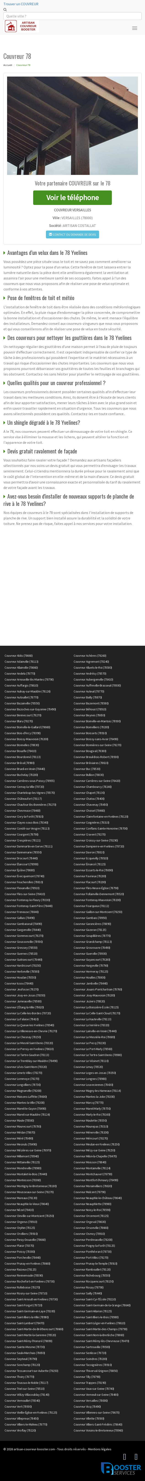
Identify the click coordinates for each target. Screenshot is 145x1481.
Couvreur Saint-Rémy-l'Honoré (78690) (28, 1341)
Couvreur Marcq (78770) (88, 1102)
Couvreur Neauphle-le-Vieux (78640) (27, 1204)
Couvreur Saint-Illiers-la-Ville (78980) (27, 1317)
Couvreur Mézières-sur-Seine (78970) (28, 1150)
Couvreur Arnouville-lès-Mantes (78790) (29, 679)
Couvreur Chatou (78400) (89, 799)
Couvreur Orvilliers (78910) (21, 1234)
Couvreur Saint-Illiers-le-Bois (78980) (96, 1317)
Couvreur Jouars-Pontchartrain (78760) (98, 989)
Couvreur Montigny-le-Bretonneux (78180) (31, 1186)
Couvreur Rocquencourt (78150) (94, 1281)
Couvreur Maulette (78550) (90, 1120)
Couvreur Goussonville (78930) (24, 942)
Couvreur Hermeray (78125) (91, 971)
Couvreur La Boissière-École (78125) (96, 1007)
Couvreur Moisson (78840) (90, 1162)
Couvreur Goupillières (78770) (92, 936)
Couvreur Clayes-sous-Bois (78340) (26, 822)
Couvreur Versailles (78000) (91, 1400)
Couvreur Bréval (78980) (20, 763)
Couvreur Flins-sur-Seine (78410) (25, 894)
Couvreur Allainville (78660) (21, 667)
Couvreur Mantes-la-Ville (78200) (24, 1102)
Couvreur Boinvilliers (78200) (91, 727)
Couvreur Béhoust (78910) (90, 709)
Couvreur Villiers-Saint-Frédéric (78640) (98, 1424)
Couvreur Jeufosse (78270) (22, 989)
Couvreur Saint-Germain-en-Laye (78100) (30, 1311)
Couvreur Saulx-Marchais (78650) (25, 1353)
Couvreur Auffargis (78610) (21, 685)
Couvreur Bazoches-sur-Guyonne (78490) (30, 709)
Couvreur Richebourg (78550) (92, 1275)
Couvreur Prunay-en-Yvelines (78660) (27, 1263)
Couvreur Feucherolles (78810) (24, 882)
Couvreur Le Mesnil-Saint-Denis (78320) (29, 1043)
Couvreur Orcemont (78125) (91, 1216)
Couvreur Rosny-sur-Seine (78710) (26, 1293)
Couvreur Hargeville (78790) (91, 965)
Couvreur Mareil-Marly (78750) (92, 1108)
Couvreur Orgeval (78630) (90, 1222)
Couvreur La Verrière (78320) (91, 1025)
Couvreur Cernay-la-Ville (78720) (24, 787)
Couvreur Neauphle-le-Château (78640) (98, 1198)
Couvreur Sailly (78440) (88, 1293)
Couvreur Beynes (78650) (89, 715)
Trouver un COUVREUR (20, 4)
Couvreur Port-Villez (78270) (91, 1257)
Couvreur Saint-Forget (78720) (23, 1305)
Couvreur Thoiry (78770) (19, 1377)
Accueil (7, 65)
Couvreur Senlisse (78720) (90, 1353)
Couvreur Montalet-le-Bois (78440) (26, 1174)
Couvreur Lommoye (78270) (22, 1079)
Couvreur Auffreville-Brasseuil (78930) (97, 685)
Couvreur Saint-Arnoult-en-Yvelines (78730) (31, 1299)
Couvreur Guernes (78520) (21, 953)
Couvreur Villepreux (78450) (22, 1418)
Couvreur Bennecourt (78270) (23, 715)
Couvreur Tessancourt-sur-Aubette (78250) (31, 1371)
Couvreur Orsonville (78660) (91, 1228)
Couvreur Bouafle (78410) (20, 751)
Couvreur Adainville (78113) (21, 661)
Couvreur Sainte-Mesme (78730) (25, 1347)
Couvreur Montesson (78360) (23, 1180)
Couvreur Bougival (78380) (90, 751)
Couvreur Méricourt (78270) (91, 1138)
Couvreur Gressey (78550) (21, 948)
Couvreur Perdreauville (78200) (93, 1240)
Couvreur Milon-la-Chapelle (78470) (95, 1156)
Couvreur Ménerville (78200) (91, 1132)
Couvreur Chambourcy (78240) (93, 787)
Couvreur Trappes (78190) (90, 1383)
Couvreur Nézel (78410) (19, 1210)
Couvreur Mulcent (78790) (89, 1192)
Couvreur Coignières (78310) (91, 822)
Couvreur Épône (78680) (20, 870)
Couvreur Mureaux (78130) (21, 1198)
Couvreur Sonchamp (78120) (22, 1365)
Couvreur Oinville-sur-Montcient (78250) (29, 1216)
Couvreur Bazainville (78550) (22, 703)
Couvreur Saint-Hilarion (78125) (93, 1311)
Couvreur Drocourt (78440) (21, 858)
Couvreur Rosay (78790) (88, 1287)
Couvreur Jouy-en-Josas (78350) (25, 995)
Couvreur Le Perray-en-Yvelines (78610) (29, 1049)
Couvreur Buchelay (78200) (21, 775)
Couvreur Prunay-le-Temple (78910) (95, 1263)
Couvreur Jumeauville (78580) (23, 1001)
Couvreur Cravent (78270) (89, 834)
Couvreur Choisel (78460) (89, 810)
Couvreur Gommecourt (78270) (24, 936)
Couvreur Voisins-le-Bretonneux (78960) (98, 1430)
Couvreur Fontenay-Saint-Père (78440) (28, 906)
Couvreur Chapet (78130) (89, 793)
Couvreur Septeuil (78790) (21, 1359)
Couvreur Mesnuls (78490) (21, 1144)
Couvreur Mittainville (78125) (22, 1162)
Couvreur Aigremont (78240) (91, 661)
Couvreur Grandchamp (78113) (93, 942)
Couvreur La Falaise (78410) (22, 1019)
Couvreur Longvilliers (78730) (23, 1085)
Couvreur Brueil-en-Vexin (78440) (25, 769)
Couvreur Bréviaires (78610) (91, 763)
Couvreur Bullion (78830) (89, 775)
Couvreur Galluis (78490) (20, 918)
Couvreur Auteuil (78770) (89, 691)
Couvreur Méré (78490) (19, 1138)
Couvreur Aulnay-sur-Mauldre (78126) (28, 691)
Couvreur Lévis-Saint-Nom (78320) (26, 1067)
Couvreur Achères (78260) (90, 656)
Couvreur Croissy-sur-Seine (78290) (96, 840)
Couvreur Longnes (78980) (90, 1079)
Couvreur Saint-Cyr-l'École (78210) (95, 1299)
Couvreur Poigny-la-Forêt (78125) (94, 1246)
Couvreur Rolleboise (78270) (22, 1287)
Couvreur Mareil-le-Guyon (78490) (25, 1108)
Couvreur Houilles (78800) (89, 977)
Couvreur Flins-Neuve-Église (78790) (96, 888)
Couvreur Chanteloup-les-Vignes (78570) (30, 793)
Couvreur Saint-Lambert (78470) (24, 1323)
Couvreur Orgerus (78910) (21, 1222)
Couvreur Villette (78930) (89, 1418)
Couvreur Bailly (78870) (88, 697)
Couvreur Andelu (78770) (20, 673)
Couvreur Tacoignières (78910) (93, 1365)
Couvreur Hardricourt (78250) (23, 965)
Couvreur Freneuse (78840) (22, 912)
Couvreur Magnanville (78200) (23, 1091)
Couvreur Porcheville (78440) (22, 1257)
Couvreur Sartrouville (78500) (92, 1347)
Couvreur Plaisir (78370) (19, 1246)
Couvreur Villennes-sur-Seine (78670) (96, 1412)
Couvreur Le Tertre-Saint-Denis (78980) (98, 1055)
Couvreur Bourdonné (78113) (22, 757)
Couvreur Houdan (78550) (20, 977)
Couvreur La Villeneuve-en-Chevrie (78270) (31, 1031)
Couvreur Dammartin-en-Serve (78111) (29, 846)
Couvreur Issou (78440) (19, 983)
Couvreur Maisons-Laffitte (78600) (26, 1097)
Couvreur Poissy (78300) (20, 1251)
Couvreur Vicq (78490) (87, 1406)
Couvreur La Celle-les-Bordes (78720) (28, 1013)
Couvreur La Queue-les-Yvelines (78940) (29, 1025)
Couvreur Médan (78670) (20, 1132)
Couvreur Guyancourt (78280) (92, 959)
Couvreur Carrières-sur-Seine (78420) (97, 781)
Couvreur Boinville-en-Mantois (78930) (97, 721)
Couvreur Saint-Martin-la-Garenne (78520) (30, 1335)
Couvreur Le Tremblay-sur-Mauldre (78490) (31, 1061)
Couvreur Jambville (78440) (90, 983)
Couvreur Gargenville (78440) (23, 930)
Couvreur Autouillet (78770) (21, 697)
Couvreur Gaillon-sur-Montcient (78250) (98, 912)
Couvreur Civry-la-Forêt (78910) (24, 816)
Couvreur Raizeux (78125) (20, 1269)
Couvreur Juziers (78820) (89, 1001)
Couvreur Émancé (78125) (90, 864)
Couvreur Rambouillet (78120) (92, 1269)
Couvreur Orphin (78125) (20, 1228)
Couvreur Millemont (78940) (22, 1156)
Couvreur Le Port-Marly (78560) (93, 1049)
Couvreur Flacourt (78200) (90, 882)
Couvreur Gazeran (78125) (90, 930)
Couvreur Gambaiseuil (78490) (23, 924)
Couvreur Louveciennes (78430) (93, 1085)
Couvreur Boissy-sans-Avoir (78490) (96, 739)
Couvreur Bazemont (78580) (91, 703)
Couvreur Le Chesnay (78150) (23, 1037)
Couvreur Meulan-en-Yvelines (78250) (97, 1144)
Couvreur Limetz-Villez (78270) (23, 1073)
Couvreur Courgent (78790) (21, 834)
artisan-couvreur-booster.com (34, 1449)
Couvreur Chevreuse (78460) (22, 810)
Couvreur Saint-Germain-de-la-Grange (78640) (102, 1305)
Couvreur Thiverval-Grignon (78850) (96, 1371)
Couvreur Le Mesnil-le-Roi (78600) (94, 1037)
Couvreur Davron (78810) (89, 852)
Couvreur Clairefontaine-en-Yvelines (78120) (101, 816)
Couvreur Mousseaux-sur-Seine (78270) (29, 1192)
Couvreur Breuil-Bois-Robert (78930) (96, 757)
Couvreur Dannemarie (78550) (23, 852)
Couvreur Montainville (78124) (92, 1168)
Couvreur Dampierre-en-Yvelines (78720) (99, 846)
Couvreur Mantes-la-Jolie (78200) (94, 1097)
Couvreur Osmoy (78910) (89, 1234)
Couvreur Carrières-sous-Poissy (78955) (29, 781)
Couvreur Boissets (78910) (90, 733)
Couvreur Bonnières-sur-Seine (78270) (97, 745)
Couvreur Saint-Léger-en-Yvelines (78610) (99, 1323)
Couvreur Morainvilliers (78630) (93, 1186)
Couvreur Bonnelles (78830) (22, 745)
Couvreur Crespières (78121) (23, 840)
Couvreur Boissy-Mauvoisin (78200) (26, 739)
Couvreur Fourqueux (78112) (91, 906)
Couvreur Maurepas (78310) (91, 1126)
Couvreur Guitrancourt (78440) (23, 959)
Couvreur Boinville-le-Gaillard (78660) (27, 727)
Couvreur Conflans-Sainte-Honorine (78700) (101, 828)
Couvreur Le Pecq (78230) (90, 1043)
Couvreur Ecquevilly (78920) (91, 858)
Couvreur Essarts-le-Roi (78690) (93, 870)
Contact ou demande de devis (72, 234)
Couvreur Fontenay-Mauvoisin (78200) (97, 900)
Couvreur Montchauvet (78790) (93, 1174)
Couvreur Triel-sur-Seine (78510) (24, 1389)
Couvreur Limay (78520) (88, 1067)
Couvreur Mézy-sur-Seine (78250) (94, 1150)
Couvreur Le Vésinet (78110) (91, 1061)
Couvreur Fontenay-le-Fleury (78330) (27, 900)
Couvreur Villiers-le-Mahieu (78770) (26, 1424)
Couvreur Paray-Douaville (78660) (25, 1240)
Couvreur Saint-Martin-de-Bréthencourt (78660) (34, 1329)
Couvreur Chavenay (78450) (91, 805)
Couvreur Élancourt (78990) (21, 864)
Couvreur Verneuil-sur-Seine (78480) (96, 1395)
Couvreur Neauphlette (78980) (92, 1204)
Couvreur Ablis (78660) (18, 656)
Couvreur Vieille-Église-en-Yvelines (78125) (31, 1412)
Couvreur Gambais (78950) (90, 918)
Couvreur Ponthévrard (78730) (92, 1251)
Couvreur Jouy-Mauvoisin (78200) (94, 995)
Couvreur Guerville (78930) (90, 953)
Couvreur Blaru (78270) (19, 721)
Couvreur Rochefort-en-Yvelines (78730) (29, 1281)
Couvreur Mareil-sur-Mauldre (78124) (27, 1114)
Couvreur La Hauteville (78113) (92, 1019)
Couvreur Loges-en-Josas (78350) (95, 1073)
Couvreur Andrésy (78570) (90, 673)
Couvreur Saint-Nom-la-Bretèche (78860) (99, 1335)
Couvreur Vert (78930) (18, 1406)
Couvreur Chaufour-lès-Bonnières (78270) (30, 805)
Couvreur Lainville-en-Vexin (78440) (95, 1031)
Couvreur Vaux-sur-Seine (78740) (94, 1389)
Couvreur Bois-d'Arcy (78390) (22, 733)
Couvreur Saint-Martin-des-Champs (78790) (100, 1329)
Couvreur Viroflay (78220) (20, 1430)
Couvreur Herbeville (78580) (22, 971)
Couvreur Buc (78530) (87, 769)
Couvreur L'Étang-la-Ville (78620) (24, 1007)
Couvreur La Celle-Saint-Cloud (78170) (97, 1013)
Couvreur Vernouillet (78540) (22, 1400)
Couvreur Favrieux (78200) (90, 876)
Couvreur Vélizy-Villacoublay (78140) (27, 1395)
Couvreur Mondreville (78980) (23, 1168)
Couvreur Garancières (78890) (92, 924)
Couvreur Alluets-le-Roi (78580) (93, 667)
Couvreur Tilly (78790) (87, 1377)
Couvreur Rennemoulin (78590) (24, 1275)
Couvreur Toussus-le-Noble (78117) (26, 1383)
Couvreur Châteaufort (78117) (23, 799)
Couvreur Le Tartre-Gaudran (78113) (27, 1055)
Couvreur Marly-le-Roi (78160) (92, 1114)
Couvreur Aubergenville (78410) (93, 679)
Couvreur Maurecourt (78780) (23, 1126)
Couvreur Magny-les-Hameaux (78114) (97, 1091)
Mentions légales (99, 1449)
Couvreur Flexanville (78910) (22, 888)
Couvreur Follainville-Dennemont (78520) (99, 894)
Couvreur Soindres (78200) (90, 1359)
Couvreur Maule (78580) (19, 1120)
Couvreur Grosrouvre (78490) (92, 948)
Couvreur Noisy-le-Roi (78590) (92, 1210)
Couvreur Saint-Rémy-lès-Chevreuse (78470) (101, 1341)
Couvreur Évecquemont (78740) (24, 876)
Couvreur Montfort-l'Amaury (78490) (96, 1180)
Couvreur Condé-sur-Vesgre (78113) (27, 828)
